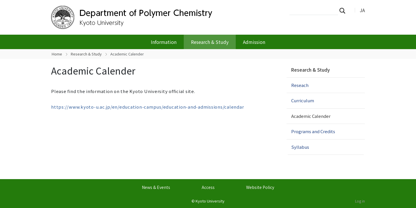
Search (344, 10)
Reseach (300, 85)
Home (57, 54)
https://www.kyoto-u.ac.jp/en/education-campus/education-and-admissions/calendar (147, 107)
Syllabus (300, 147)
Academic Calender (310, 116)
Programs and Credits (313, 131)
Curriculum (302, 100)
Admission (254, 41)
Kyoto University (210, 201)
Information (164, 41)
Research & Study (210, 41)
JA (362, 10)
